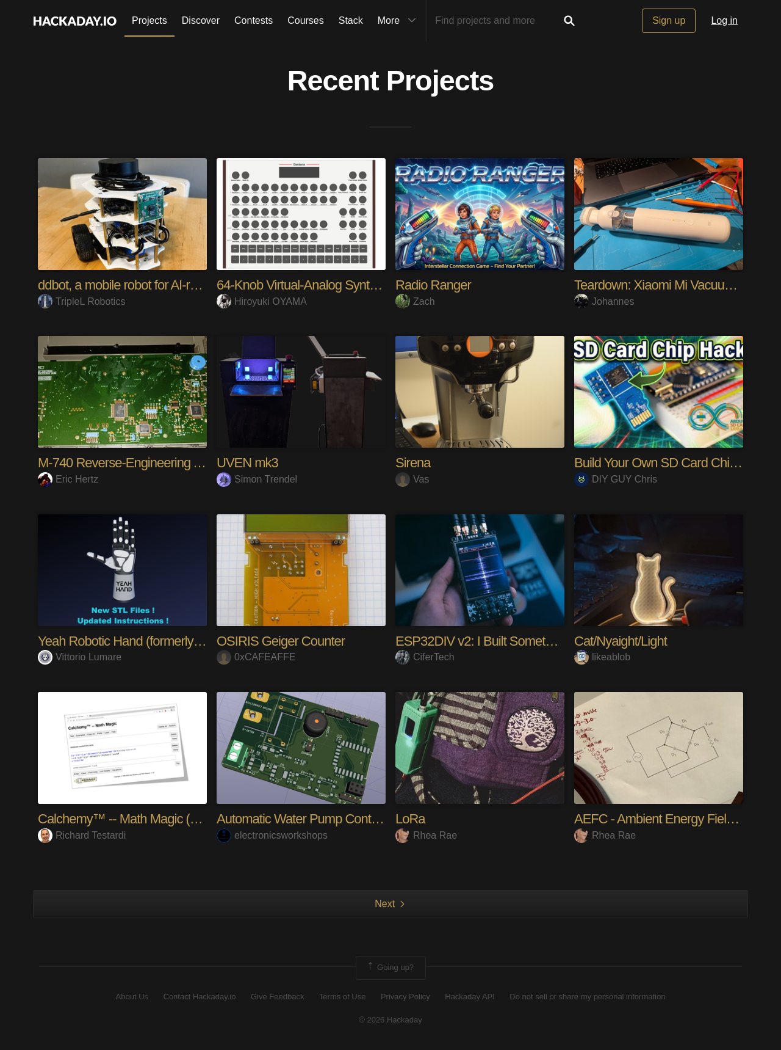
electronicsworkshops (272, 835)
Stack (351, 20)
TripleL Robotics (81, 301)
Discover (201, 20)
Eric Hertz (68, 479)
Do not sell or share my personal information (587, 996)
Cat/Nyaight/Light (620, 641)
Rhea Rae (426, 835)
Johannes (604, 301)
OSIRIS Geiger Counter (281, 641)
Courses (305, 20)
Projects (149, 20)
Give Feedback (277, 996)
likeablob (602, 657)
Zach (415, 301)
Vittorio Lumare (79, 657)
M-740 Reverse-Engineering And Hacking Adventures (182, 462)
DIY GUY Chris (615, 479)
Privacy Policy (405, 996)
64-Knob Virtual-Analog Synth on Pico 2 (323, 285)
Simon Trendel (257, 479)
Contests (253, 20)
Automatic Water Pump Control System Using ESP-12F (366, 818)
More (400, 20)
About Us (132, 996)
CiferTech (425, 657)
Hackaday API (470, 996)
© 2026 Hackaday (390, 1019)
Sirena (413, 462)
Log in (724, 20)
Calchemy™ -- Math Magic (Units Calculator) (158, 818)
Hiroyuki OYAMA (262, 301)
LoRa (410, 818)
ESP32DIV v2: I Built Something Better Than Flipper (534, 641)
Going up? (389, 967)
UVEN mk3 (247, 462)
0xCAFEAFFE (256, 657)
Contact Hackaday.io (200, 996)
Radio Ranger (433, 285)
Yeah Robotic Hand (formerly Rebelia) (140, 641)
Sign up (668, 20)
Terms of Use (342, 996)
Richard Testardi (82, 835)
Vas (412, 479)
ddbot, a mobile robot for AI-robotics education (161, 285)
